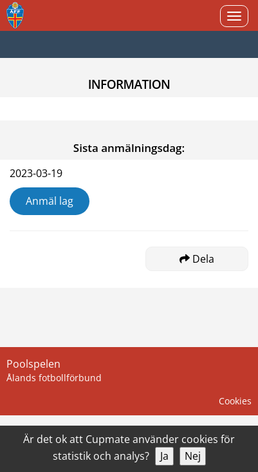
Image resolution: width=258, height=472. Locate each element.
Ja (164, 456)
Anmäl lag (49, 201)
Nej (193, 456)
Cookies (235, 401)
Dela (197, 259)
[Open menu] (234, 16)
